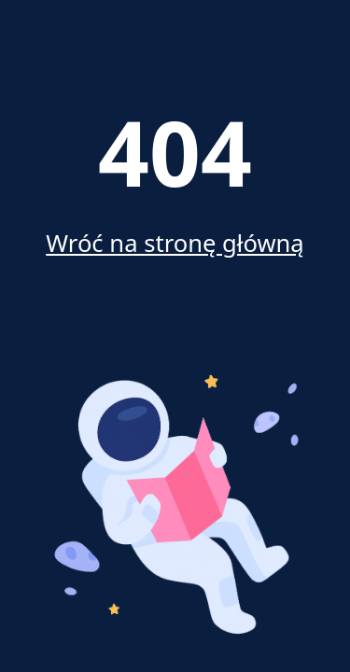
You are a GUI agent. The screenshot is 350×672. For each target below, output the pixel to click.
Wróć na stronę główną (174, 243)
